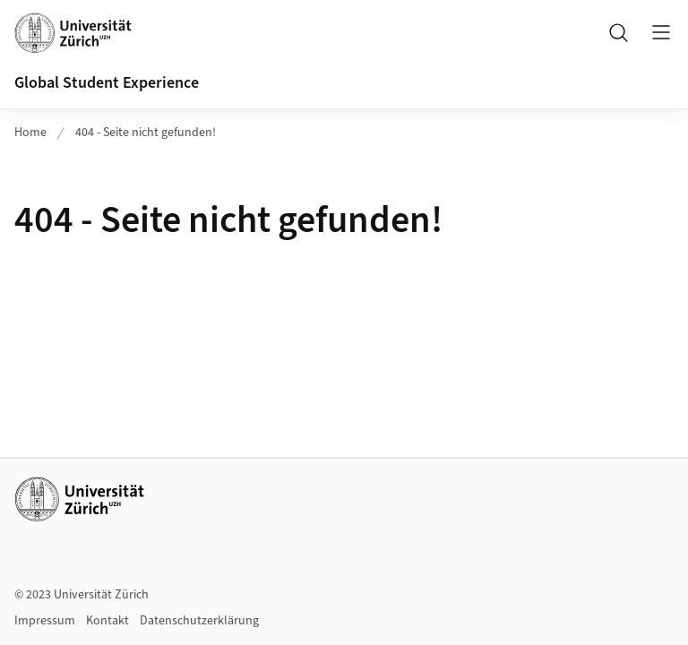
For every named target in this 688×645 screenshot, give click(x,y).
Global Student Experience (106, 83)
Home (30, 133)
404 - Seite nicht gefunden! (145, 133)
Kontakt (107, 621)
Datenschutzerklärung (199, 621)
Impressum (44, 621)
